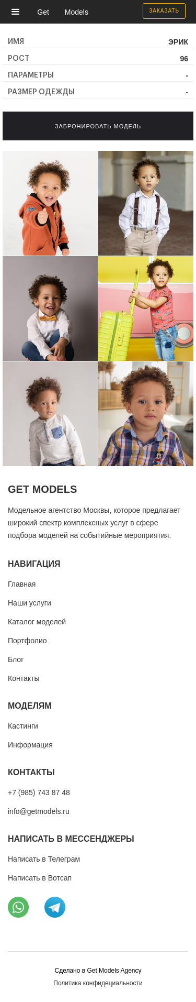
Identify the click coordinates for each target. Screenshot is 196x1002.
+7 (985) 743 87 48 (39, 792)
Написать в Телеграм (44, 859)
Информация (30, 745)
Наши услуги (29, 603)
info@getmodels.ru (39, 811)
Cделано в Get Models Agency (97, 970)
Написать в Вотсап (40, 878)
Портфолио (27, 640)
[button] (18, 12)
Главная (22, 584)
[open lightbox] (50, 203)
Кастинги (23, 726)
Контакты (23, 678)
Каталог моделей (37, 622)
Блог (16, 659)
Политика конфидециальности (97, 983)
